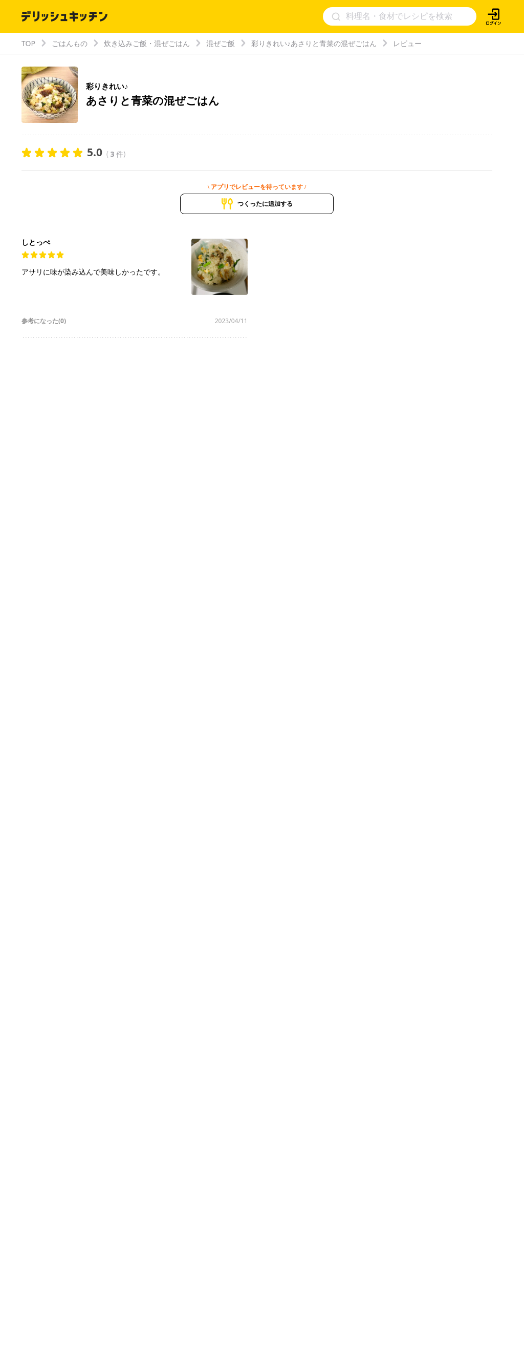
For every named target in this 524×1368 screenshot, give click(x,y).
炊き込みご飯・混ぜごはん (147, 43)
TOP (28, 43)
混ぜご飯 (220, 43)
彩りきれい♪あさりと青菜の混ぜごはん (314, 43)
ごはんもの (70, 43)
